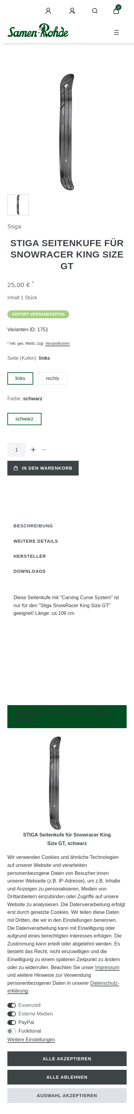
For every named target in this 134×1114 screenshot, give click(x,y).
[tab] (33, 526)
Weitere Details (36, 541)
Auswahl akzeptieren (67, 1095)
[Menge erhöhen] (33, 449)
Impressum (107, 967)
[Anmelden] (49, 11)
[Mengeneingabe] (16, 449)
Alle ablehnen (67, 1077)
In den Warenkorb (43, 468)
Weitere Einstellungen (31, 1039)
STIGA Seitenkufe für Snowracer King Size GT (67, 839)
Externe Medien (35, 1013)
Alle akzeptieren (67, 1058)
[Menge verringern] (44, 449)
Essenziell (29, 1005)
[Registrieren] (73, 11)
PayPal (26, 1022)
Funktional (29, 1031)
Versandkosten (57, 343)
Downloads (30, 571)
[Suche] (95, 11)
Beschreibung (33, 525)
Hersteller (30, 556)
